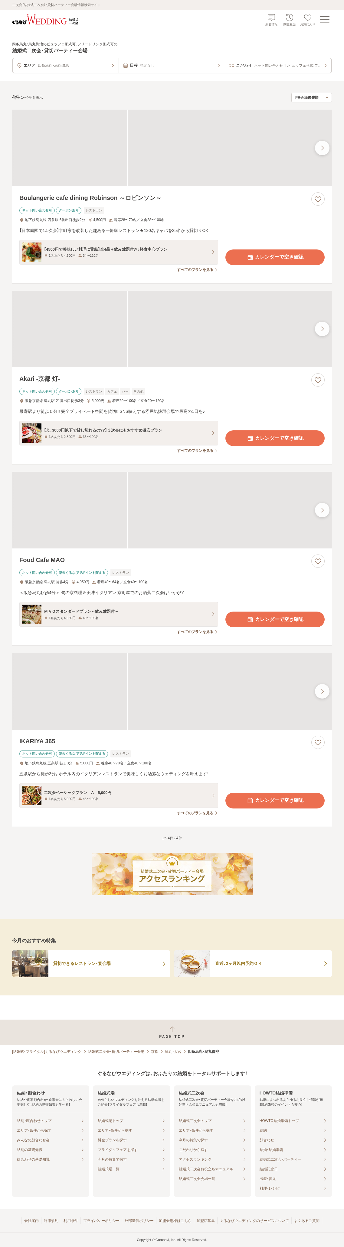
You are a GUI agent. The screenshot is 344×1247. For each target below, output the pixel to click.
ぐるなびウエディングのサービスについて (254, 1221)
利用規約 (51, 1221)
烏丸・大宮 (173, 1051)
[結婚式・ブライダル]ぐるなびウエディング (46, 1051)
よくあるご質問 (306, 1221)
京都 (154, 1051)
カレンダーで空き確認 (275, 257)
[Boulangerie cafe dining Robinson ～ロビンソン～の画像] (172, 148)
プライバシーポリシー (101, 1221)
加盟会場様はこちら (175, 1221)
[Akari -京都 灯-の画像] (172, 329)
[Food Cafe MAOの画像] (172, 510)
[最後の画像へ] (322, 148)
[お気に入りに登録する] (318, 199)
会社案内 (31, 1221)
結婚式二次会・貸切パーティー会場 (116, 1051)
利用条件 (71, 1221)
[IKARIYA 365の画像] (172, 691)
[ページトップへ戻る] (172, 1032)
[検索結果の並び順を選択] (311, 97)
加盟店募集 (206, 1221)
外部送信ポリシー (139, 1221)
